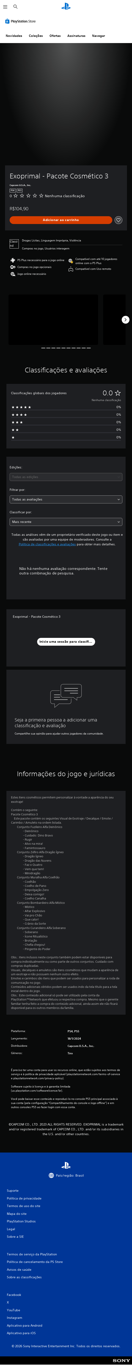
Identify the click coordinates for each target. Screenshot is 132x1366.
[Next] (125, 320)
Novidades (14, 36)
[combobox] (66, 477)
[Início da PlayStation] (66, 6)
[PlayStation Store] (21, 21)
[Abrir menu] (5, 7)
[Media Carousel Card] (53, 320)
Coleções (36, 36)
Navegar (98, 36)
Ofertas (55, 36)
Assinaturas (76, 36)
